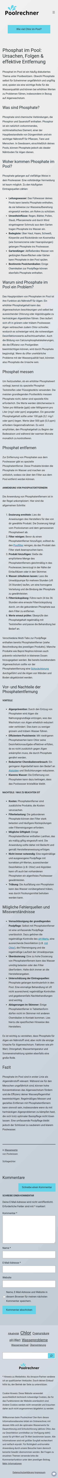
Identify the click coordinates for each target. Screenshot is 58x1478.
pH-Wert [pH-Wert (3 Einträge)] (15, 1340)
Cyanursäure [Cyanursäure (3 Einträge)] (40, 1333)
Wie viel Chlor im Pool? (29, 29)
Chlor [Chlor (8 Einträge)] (25, 1333)
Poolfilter (18, 545)
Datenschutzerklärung (23, 1472)
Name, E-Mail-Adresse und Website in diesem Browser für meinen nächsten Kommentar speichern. (26, 1296)
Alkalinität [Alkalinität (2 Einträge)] (13, 1333)
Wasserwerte (11, 1150)
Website (6, 1277)
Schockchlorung (40, 668)
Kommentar (9, 1213)
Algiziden (14, 770)
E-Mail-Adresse (11, 1262)
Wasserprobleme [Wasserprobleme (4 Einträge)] (35, 1340)
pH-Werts (43, 938)
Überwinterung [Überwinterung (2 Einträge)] (38, 1345)
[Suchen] (51, 1355)
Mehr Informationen (12, 1463)
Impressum (39, 1472)
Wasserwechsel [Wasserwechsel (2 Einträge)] (20, 1345)
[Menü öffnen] (54, 12)
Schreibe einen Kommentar (37, 1187)
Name (6, 1248)
